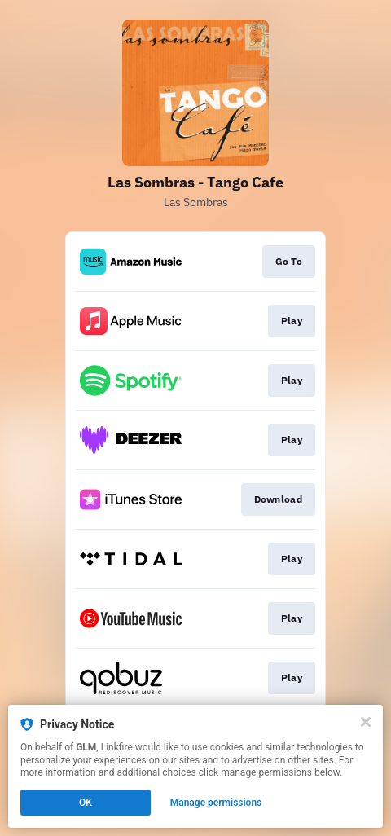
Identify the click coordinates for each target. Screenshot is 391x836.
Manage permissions (216, 802)
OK (85, 802)
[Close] (366, 722)
